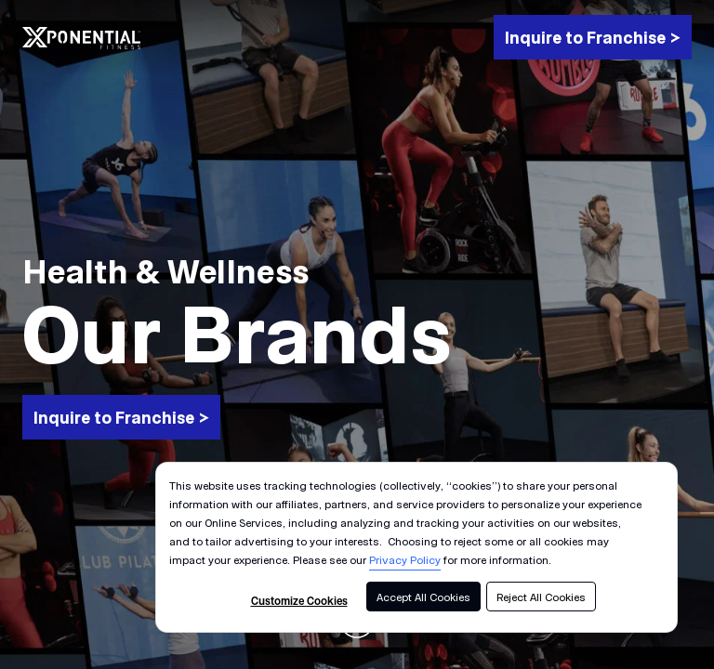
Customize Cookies (299, 600)
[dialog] (416, 547)
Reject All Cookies (541, 596)
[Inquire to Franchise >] (593, 37)
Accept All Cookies (423, 596)
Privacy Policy (405, 559)
